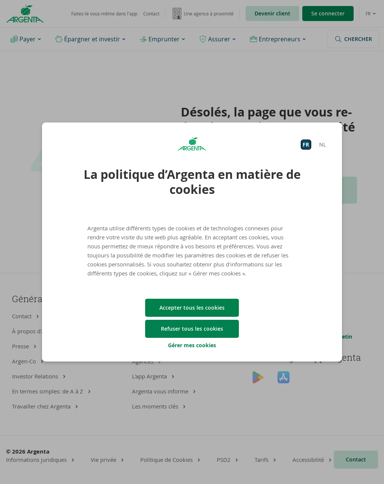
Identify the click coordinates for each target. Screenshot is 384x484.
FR (306, 144)
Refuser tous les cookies (192, 328)
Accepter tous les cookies (192, 307)
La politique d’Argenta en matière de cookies (192, 182)
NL (322, 144)
